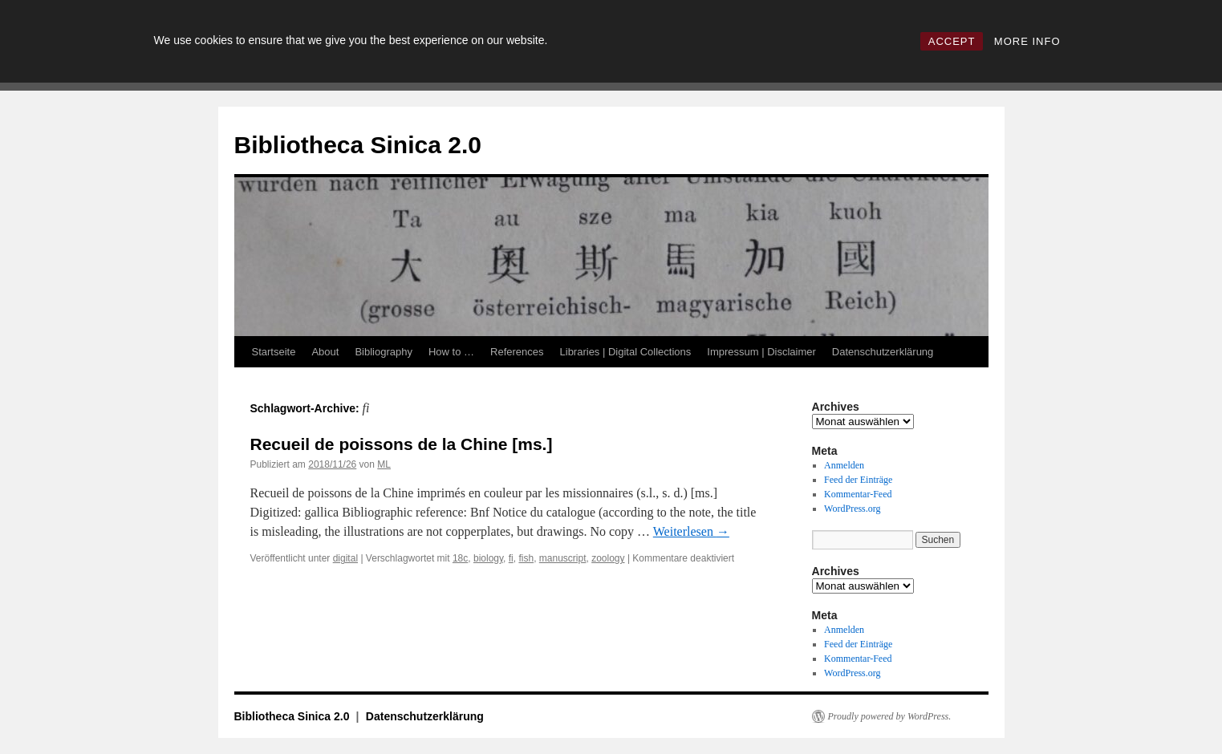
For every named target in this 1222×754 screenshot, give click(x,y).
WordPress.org (852, 508)
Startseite (274, 352)
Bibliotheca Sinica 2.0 (357, 145)
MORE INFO (1027, 41)
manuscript (563, 558)
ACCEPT (952, 41)
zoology (607, 558)
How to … (451, 352)
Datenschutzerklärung (882, 352)
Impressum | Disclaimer (761, 352)
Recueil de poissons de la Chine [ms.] (401, 444)
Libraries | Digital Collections (626, 352)
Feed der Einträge (858, 479)
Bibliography (383, 352)
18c (460, 558)
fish (526, 558)
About (325, 352)
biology (488, 558)
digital (345, 558)
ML (384, 464)
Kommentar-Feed (857, 494)
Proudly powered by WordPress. (890, 716)
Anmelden (844, 465)
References (516, 352)
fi (511, 558)
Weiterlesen (691, 531)
